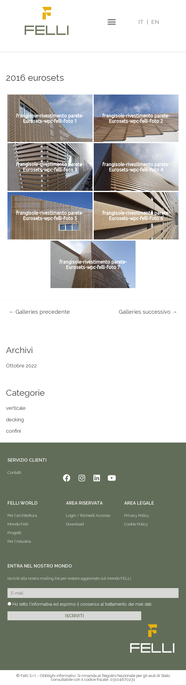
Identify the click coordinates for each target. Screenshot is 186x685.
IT (141, 21)
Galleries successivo (148, 312)
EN (155, 21)
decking (15, 420)
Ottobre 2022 (21, 366)
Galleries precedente (39, 312)
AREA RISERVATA (84, 503)
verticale (16, 408)
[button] (111, 22)
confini (13, 431)
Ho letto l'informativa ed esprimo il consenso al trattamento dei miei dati (82, 604)
